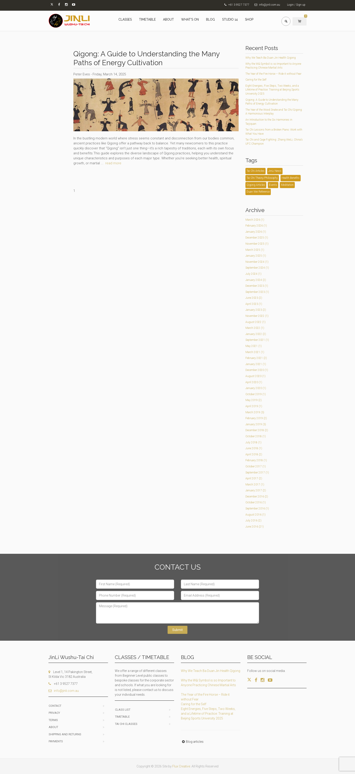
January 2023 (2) (255, 309)
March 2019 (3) (254, 412)
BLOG (210, 19)
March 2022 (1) (254, 328)
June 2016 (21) (254, 526)
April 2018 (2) (253, 454)
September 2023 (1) (257, 292)
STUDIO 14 (230, 19)
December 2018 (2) (256, 430)
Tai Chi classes (126, 724)
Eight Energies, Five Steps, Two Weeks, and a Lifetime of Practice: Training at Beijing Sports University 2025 (272, 89)
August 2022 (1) (255, 322)
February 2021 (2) (256, 358)
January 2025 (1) (255, 255)
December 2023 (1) (256, 285)
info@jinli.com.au (269, 4)
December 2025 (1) (256, 237)
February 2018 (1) (256, 460)
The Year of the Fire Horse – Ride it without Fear (273, 73)
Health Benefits (291, 177)
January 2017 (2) (255, 490)
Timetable (122, 716)
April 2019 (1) (253, 406)
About (53, 727)
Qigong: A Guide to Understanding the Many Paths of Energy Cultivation (146, 58)
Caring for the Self (255, 79)
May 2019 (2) (253, 400)
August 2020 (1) (255, 376)
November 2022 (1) (257, 316)
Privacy (54, 712)
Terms (53, 720)
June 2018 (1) (253, 448)
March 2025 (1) (254, 249)
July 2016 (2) (253, 520)
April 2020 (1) (253, 382)
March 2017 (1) (254, 484)
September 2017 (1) (257, 472)
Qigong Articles (256, 184)
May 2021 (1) (253, 346)
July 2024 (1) (253, 273)
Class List (122, 709)
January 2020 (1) (255, 388)
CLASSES (125, 19)
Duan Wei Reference (258, 191)
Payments (56, 741)
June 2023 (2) (253, 297)
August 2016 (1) (255, 514)
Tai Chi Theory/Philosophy (262, 177)
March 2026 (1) (254, 219)
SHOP (249, 19)
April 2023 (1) (253, 304)
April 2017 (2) (253, 478)
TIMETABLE (147, 19)
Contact (55, 705)
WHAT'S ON (190, 19)
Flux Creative (181, 766)
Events (273, 184)
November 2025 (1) (257, 243)
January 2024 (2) (255, 280)
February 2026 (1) (256, 225)
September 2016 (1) (257, 508)
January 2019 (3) (255, 424)
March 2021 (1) (254, 352)
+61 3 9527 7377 (238, 4)
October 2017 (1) (255, 466)
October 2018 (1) (255, 436)
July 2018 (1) (253, 442)
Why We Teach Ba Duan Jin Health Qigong (270, 57)
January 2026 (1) (255, 231)
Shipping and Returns (65, 734)
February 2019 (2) (256, 418)
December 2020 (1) (256, 370)
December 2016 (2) (256, 496)
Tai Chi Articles (255, 170)
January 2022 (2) (255, 334)
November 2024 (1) (257, 261)
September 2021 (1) (257, 340)
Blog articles (192, 741)
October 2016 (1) (255, 502)
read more (113, 163)
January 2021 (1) (255, 364)
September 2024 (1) (257, 267)
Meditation (287, 184)
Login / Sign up (296, 4)
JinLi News (274, 170)
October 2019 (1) (255, 394)
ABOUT (168, 19)
